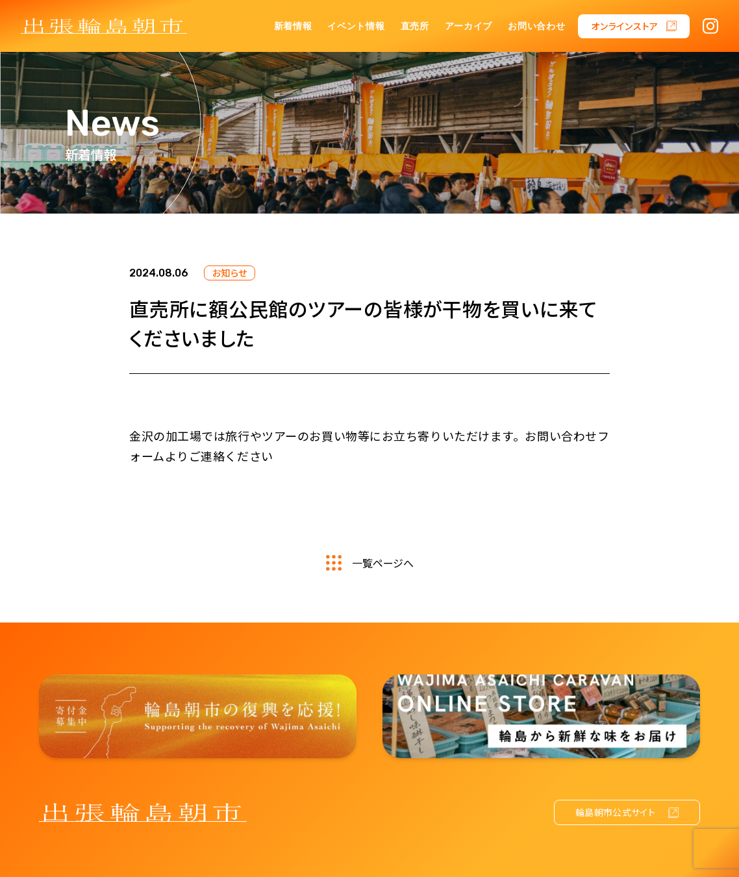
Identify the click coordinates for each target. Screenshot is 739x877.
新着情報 (293, 26)
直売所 (415, 26)
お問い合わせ (536, 26)
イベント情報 (355, 26)
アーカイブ (469, 26)
